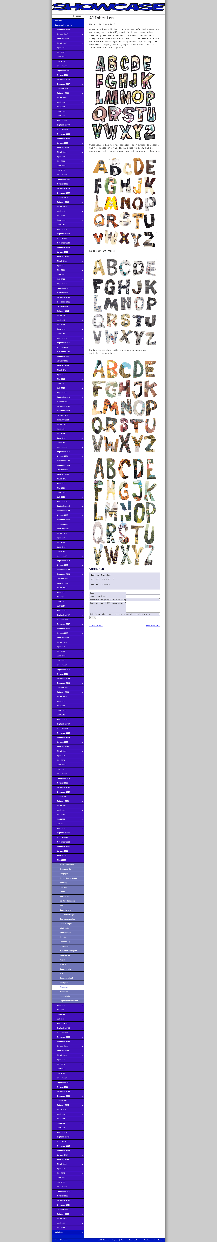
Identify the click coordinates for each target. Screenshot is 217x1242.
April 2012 (67, 321)
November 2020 (67, 788)
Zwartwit (63, 887)
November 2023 (67, 1092)
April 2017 (67, 593)
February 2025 (67, 1160)
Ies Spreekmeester (67, 901)
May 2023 (67, 1065)
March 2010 (67, 207)
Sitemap (106, 1240)
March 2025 (67, 1165)
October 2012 (67, 348)
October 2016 (67, 566)
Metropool (64, 983)
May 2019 (67, 706)
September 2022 (67, 1029)
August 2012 (67, 339)
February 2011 (67, 257)
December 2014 (67, 466)
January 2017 (67, 579)
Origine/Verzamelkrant (69, 1001)
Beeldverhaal (65, 955)
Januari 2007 (67, 35)
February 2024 (67, 1106)
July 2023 (67, 1074)
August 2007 (67, 67)
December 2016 (67, 575)
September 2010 (67, 235)
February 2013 (67, 366)
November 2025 (67, 1201)
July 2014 (67, 443)
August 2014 (67, 448)
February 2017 (67, 584)
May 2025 (67, 1174)
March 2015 (67, 480)
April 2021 (67, 811)
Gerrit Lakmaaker (67, 865)
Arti (61, 974)
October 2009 (67, 185)
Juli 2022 (67, 1020)
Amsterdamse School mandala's (68, 879)
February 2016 (67, 530)
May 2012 (67, 325)
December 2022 (67, 1042)
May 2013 (67, 380)
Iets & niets (64, 928)
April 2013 (67, 375)
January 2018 (67, 634)
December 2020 (67, 793)
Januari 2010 (67, 198)
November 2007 (67, 80)
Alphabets (67, 1233)
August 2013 (67, 393)
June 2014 (67, 439)
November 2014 (67, 461)
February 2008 (67, 94)
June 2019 (67, 711)
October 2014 (67, 457)
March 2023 (67, 1056)
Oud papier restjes (67, 915)
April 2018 (67, 648)
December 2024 (67, 1151)
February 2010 (67, 203)
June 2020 (67, 765)
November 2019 (67, 734)
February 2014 (67, 421)
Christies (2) (65, 942)
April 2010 (67, 212)
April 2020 (67, 756)
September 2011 (67, 289)
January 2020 (67, 743)
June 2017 (67, 602)
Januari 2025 (67, 1156)
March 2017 (67, 589)
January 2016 (67, 525)
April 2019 (67, 702)
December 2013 (67, 412)
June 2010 (67, 221)
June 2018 (67, 657)
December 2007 (67, 85)
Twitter (147, 1240)
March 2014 (67, 425)
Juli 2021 (67, 824)
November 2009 (67, 189)
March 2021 (67, 806)
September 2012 (67, 343)
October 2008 (67, 130)
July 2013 (67, 389)
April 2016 (67, 539)
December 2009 (67, 194)
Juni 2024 (67, 1124)
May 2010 (67, 216)
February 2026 (67, 1215)
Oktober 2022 (67, 1033)
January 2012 (67, 307)
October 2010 (67, 239)
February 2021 (67, 802)
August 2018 (67, 666)
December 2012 (67, 357)
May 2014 (67, 434)
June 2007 (67, 58)
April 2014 (67, 430)
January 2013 (67, 362)
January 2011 (67, 253)
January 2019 (67, 688)
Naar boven (158, 1240)
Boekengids (64, 946)
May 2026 (67, 1228)
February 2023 (67, 1051)
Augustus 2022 (67, 1024)
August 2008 (67, 121)
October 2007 (67, 76)
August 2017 (67, 611)
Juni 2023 (67, 1070)
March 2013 (67, 371)
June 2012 (67, 330)
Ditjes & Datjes (66, 924)
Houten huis (65, 996)
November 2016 (67, 570)
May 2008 (67, 107)
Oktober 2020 (67, 784)
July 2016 (67, 552)
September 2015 (67, 507)
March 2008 (67, 98)
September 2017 (67, 616)
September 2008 (67, 126)
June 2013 (67, 384)
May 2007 (67, 53)
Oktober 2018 (67, 675)
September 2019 (67, 725)
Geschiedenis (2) (66, 978)
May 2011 (67, 271)
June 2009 (67, 166)
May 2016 (67, 543)
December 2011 (67, 303)
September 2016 (67, 561)
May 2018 (67, 652)
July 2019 (67, 716)
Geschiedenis (65, 969)
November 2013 (67, 407)
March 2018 (67, 643)
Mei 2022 (67, 1011)
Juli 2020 (67, 770)
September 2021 (67, 834)
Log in (115, 1240)
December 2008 (67, 139)
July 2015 (67, 498)
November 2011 (67, 298)
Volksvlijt (63, 883)
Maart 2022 (67, 861)
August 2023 (67, 1079)
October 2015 (67, 516)
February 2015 (67, 475)
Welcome (67, 21)
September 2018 (67, 670)
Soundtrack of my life (67, 26)
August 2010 (67, 230)
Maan (62, 905)
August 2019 (67, 720)
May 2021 (67, 815)
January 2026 (67, 1210)
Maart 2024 (67, 1110)
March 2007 (67, 44)
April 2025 (67, 1169)
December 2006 (67, 30)
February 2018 (67, 638)
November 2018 (67, 679)
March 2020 (67, 752)
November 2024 (67, 1147)
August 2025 (67, 1188)
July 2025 (67, 1183)
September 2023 (67, 1083)
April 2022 (67, 1006)
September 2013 (67, 398)
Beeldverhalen (65, 910)
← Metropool (96, 628)
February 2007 (67, 39)
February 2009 (67, 148)
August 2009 (67, 176)
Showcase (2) (65, 869)
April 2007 (67, 48)
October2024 (67, 1142)
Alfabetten (64, 992)
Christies (63, 937)
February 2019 (67, 693)
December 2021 (67, 847)
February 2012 (67, 312)
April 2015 (67, 484)
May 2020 (67, 761)
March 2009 (67, 153)
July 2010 (67, 225)
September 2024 (67, 1138)
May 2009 (67, 162)
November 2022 (67, 1038)
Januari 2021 (67, 797)
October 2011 (67, 294)
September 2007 (67, 71)
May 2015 (67, 489)
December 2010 (67, 248)
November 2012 (67, 353)
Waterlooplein (65, 933)
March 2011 (67, 262)
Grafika (63, 964)
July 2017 (67, 607)
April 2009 (67, 157)
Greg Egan (64, 874)
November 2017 (67, 625)
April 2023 (67, 1060)
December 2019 (67, 738)
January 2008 (67, 89)
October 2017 (67, 620)
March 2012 (67, 316)
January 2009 (67, 144)
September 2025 (67, 1192)
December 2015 (67, 520)
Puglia (62, 960)
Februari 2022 (67, 856)
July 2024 (67, 1129)
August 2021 (67, 829)
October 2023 (67, 1088)
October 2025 (67, 1197)
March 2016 (67, 534)
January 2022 (67, 852)
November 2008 (67, 135)
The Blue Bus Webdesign (131, 1240)
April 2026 (67, 1224)
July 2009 (67, 171)
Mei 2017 (67, 598)
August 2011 (67, 284)
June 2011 (67, 275)
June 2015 (67, 493)
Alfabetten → (153, 628)
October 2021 (67, 838)
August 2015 (67, 502)
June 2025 (67, 1178)
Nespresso (64, 892)
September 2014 (67, 452)
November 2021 (67, 843)
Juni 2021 (67, 820)
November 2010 (67, 244)
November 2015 (67, 511)
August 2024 (67, 1133)
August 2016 (67, 557)
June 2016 (67, 548)
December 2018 (67, 684)
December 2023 (67, 1097)
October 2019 (67, 729)
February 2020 (67, 747)
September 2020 (67, 779)
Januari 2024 (67, 1101)
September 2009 (67, 180)
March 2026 (67, 1219)
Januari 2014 (67, 416)
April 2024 (67, 1115)
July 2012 (67, 334)
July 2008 (67, 117)
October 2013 (67, 402)
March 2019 (67, 697)
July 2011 (67, 280)
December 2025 (67, 1206)
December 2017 (67, 629)
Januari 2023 (67, 1047)
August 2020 (67, 775)
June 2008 (67, 112)
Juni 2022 (67, 1015)
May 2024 (67, 1119)
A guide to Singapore (68, 951)
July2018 (67, 661)
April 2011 (67, 266)
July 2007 (67, 62)
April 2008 (67, 103)
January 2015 (67, 471)
